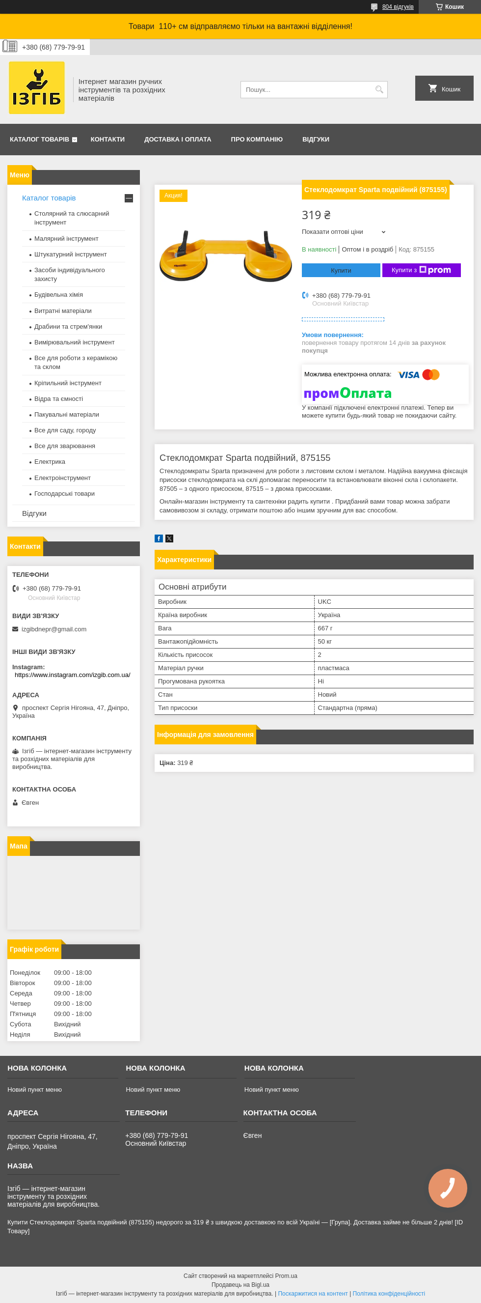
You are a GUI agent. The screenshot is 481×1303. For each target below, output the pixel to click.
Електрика (49, 461)
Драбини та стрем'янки (68, 326)
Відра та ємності (58, 398)
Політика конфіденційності (389, 1293)
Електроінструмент (62, 478)
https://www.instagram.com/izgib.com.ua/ (73, 675)
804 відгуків (398, 6)
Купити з (421, 270)
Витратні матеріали (63, 310)
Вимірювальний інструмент (74, 342)
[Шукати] (379, 89)
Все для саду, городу (65, 430)
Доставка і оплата (177, 139)
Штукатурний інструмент (70, 254)
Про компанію (257, 139)
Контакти (108, 139)
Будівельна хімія (58, 294)
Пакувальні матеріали (66, 414)
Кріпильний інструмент (68, 383)
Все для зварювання (64, 446)
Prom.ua (286, 1276)
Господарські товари (64, 493)
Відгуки (315, 139)
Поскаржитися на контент (312, 1293)
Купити (341, 270)
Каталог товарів (39, 139)
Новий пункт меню (34, 1089)
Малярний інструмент (66, 238)
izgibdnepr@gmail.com (54, 629)
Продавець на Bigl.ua (240, 1284)
